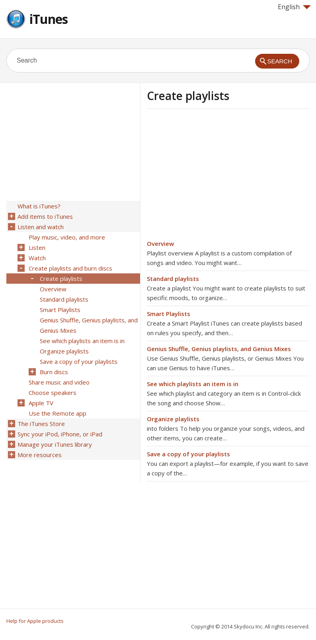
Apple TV (41, 403)
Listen (37, 247)
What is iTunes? (39, 206)
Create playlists (61, 279)
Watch (37, 258)
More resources (40, 455)
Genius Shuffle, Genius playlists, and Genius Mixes (219, 349)
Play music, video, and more (67, 237)
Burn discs (54, 372)
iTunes (48, 18)
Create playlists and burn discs (70, 268)
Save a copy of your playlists (188, 454)
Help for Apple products (35, 620)
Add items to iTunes (45, 216)
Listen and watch (41, 227)
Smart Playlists (168, 314)
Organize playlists (173, 419)
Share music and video (59, 382)
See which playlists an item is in (192, 384)
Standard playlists (173, 279)
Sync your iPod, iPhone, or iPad (60, 434)
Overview (160, 243)
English (294, 6)
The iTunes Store (41, 424)
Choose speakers (52, 393)
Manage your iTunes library (55, 444)
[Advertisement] (214, 176)
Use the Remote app (57, 413)
